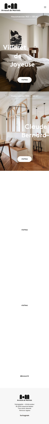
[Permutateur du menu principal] (45, 7)
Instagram (24, 415)
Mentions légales (24, 410)
